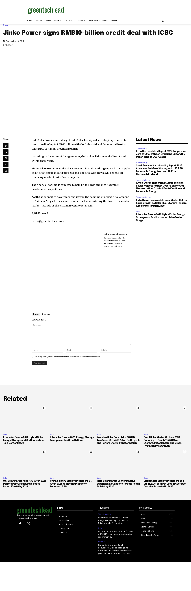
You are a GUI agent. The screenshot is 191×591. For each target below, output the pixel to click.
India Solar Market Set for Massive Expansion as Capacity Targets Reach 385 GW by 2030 (118, 484)
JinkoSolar (46, 314)
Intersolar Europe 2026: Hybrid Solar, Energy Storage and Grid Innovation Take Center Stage (160, 217)
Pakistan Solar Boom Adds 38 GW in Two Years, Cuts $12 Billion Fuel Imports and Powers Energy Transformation (118, 440)
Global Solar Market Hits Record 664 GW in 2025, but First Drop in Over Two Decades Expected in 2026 (165, 484)
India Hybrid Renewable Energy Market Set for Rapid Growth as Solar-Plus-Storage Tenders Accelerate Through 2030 (161, 203)
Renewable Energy (143, 180)
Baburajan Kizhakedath (115, 234)
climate (101, 542)
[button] (163, 21)
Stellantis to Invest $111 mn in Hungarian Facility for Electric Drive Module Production (113, 520)
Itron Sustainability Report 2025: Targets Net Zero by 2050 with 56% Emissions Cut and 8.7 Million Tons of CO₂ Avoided (161, 154)
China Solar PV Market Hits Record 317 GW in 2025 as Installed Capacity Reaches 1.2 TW (71, 484)
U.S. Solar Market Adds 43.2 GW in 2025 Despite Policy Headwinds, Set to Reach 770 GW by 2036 (24, 484)
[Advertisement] (115, 10)
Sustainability (141, 148)
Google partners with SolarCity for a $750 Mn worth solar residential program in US (115, 534)
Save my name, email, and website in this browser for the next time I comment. (68, 357)
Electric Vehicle (105, 514)
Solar (6, 25)
